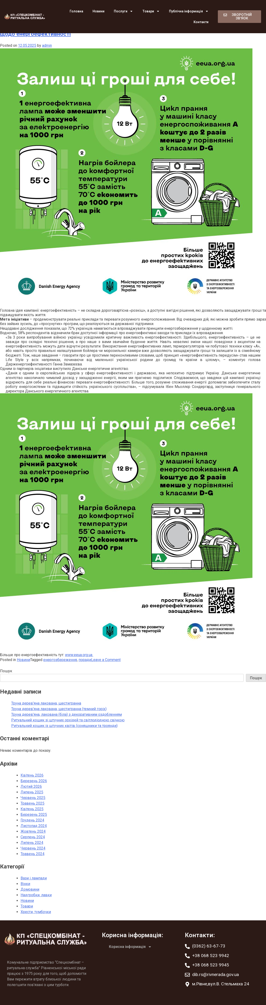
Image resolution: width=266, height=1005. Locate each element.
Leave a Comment (106, 660)
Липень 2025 (32, 792)
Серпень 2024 (33, 837)
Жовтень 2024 (33, 831)
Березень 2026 (34, 781)
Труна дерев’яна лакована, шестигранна (46, 703)
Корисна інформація (130, 947)
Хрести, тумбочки (36, 912)
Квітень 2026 (32, 775)
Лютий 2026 (31, 786)
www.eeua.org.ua (79, 655)
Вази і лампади (34, 878)
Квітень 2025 (32, 809)
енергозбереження (60, 660)
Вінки (25, 884)
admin (47, 45)
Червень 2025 (33, 797)
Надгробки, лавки (36, 895)
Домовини (30, 889)
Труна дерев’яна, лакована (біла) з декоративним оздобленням (66, 714)
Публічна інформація (188, 11)
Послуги (123, 11)
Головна (76, 11)
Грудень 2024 (32, 820)
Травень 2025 (32, 803)
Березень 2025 (34, 814)
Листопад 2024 (34, 826)
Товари (151, 11)
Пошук (6, 671)
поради (85, 660)
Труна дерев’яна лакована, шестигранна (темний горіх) (59, 709)
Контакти (201, 22)
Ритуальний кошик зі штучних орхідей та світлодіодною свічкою (68, 720)
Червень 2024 (33, 848)
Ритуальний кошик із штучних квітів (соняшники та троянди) (64, 725)
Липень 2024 (32, 842)
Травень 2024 (32, 854)
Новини (98, 11)
